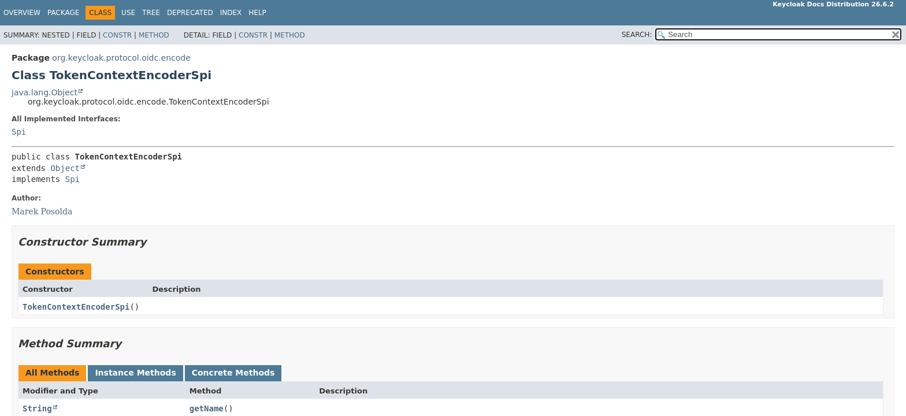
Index (231, 13)
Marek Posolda (42, 211)
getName (207, 408)
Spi (19, 131)
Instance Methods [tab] (135, 372)
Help (257, 13)
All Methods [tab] (52, 372)
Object (65, 168)
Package (63, 13)
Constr (117, 35)
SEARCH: (637, 35)
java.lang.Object (44, 92)
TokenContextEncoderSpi (76, 306)
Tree (151, 13)
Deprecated (190, 13)
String (37, 408)
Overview (21, 13)
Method (154, 35)
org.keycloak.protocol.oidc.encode (121, 57)
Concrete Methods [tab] (233, 372)
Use (128, 13)
